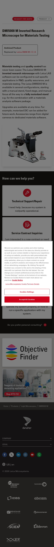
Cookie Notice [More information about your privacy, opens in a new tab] (17, 280)
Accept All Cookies (27, 299)
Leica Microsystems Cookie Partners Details (22, 284)
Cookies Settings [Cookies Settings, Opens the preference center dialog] (27, 292)
